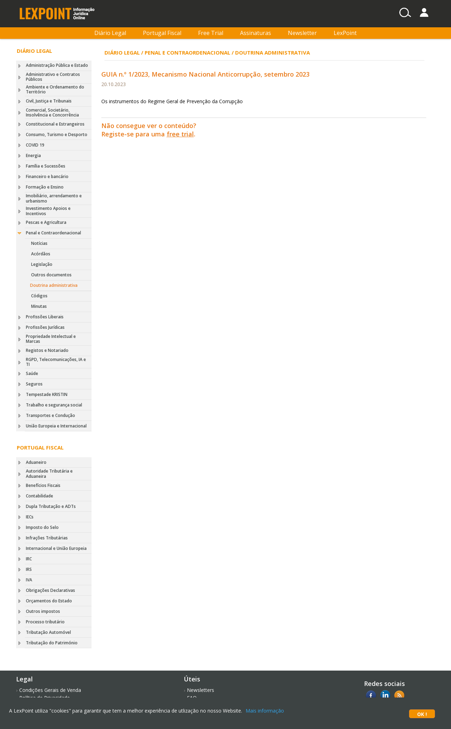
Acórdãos (40, 254)
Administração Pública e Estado (57, 65)
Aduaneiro (36, 462)
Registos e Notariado (47, 350)
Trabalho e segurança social (54, 405)
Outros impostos (43, 611)
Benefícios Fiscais (43, 485)
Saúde (32, 373)
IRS (29, 569)
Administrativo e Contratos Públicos (53, 76)
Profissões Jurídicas (45, 327)
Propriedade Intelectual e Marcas (51, 338)
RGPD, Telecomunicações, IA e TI (56, 361)
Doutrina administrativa (54, 285)
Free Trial (210, 33)
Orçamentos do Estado (49, 601)
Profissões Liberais (45, 317)
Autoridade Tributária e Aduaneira (49, 473)
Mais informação (265, 710)
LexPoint (345, 33)
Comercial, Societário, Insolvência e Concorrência (52, 112)
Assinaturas (255, 33)
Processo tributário (45, 622)
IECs (30, 517)
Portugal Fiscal (162, 33)
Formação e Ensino (45, 187)
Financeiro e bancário (47, 176)
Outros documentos (51, 275)
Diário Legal (110, 33)
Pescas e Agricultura (46, 222)
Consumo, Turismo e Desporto (56, 134)
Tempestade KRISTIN (46, 394)
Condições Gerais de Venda (50, 690)
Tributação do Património (52, 643)
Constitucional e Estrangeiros (55, 124)
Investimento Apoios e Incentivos (48, 210)
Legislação (41, 264)
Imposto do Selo (42, 527)
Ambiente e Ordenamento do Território (55, 89)
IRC (29, 559)
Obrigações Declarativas (50, 590)
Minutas (39, 306)
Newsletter (302, 33)
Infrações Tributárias (47, 538)
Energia (33, 155)
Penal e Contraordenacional (53, 233)
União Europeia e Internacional (56, 426)
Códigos (39, 296)
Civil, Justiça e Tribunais (49, 101)
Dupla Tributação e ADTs (51, 506)
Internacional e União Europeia (56, 548)
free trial (180, 134)
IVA (29, 580)
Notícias (39, 243)
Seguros (34, 384)
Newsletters (200, 690)
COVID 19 (35, 145)
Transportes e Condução (50, 415)
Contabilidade (39, 496)
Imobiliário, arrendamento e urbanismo (54, 198)
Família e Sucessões (45, 166)
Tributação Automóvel (48, 632)
